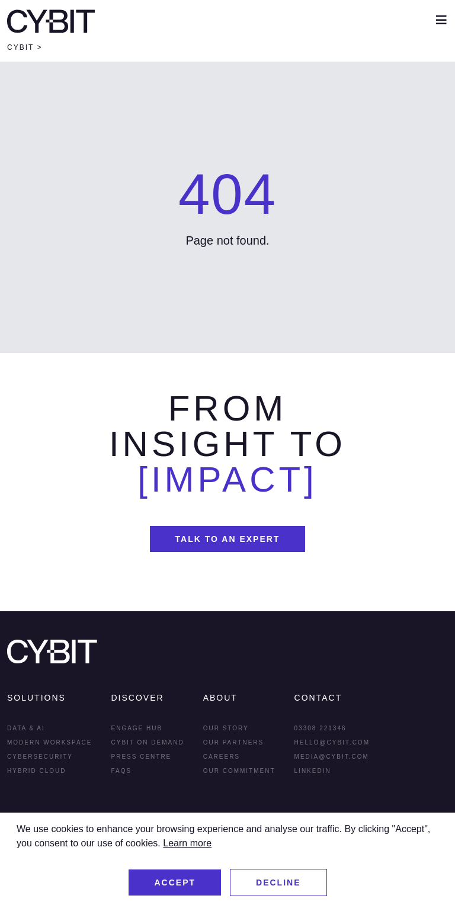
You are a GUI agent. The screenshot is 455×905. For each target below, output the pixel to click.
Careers (221, 756)
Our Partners (233, 742)
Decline (278, 882)
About (220, 697)
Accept (175, 882)
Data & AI (26, 728)
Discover (137, 697)
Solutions (36, 697)
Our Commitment (239, 771)
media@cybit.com (331, 756)
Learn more (187, 843)
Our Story (226, 728)
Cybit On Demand (147, 742)
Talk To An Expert (227, 539)
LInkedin (312, 771)
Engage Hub (137, 728)
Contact (318, 697)
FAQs (121, 771)
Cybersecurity (40, 756)
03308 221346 (320, 728)
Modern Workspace (49, 742)
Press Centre (141, 756)
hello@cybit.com (332, 742)
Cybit (20, 47)
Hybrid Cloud (36, 771)
